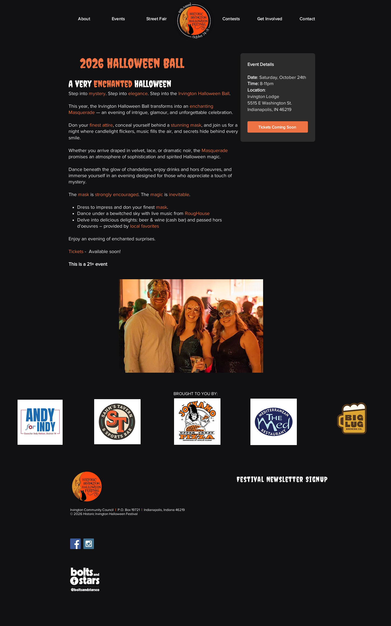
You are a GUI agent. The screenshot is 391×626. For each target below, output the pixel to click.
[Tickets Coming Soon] (277, 127)
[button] (191, 326)
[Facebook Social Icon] (75, 544)
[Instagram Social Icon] (88, 544)
